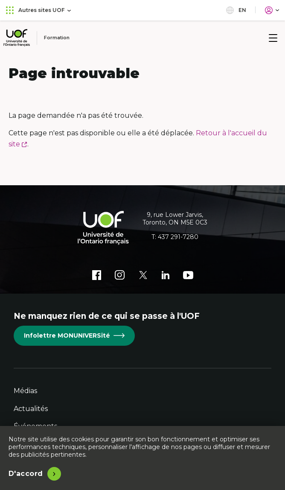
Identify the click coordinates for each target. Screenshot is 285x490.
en (236, 10)
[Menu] (273, 38)
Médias (25, 391)
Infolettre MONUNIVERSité (74, 335)
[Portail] (272, 10)
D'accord (26, 474)
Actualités (31, 409)
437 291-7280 (178, 237)
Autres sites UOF (38, 10)
